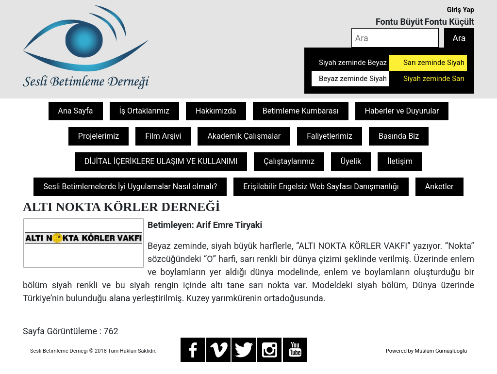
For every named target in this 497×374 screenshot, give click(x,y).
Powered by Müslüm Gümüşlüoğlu (426, 351)
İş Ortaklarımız (144, 110)
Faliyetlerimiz (329, 136)
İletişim (400, 161)
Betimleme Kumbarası (301, 110)
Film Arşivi (163, 136)
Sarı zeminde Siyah (433, 62)
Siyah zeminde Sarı (433, 78)
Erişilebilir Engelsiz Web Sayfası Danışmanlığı (321, 186)
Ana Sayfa (75, 110)
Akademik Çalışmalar (244, 136)
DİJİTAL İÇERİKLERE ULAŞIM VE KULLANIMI (160, 161)
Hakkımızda (216, 110)
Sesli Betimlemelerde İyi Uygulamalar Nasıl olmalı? (130, 186)
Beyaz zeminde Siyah (353, 78)
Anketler (439, 186)
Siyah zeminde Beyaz (353, 62)
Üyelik (351, 161)
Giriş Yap (460, 10)
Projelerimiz (98, 136)
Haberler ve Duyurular (402, 110)
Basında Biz (399, 136)
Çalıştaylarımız (289, 161)
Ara (458, 38)
